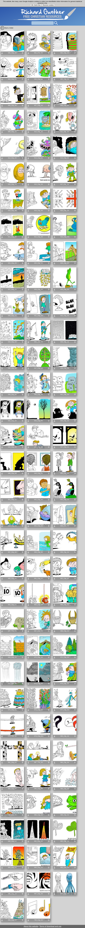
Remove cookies (48, 5)
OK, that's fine (35, 5)
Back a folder (9, 28)
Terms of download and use (50, 926)
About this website (31, 926)
